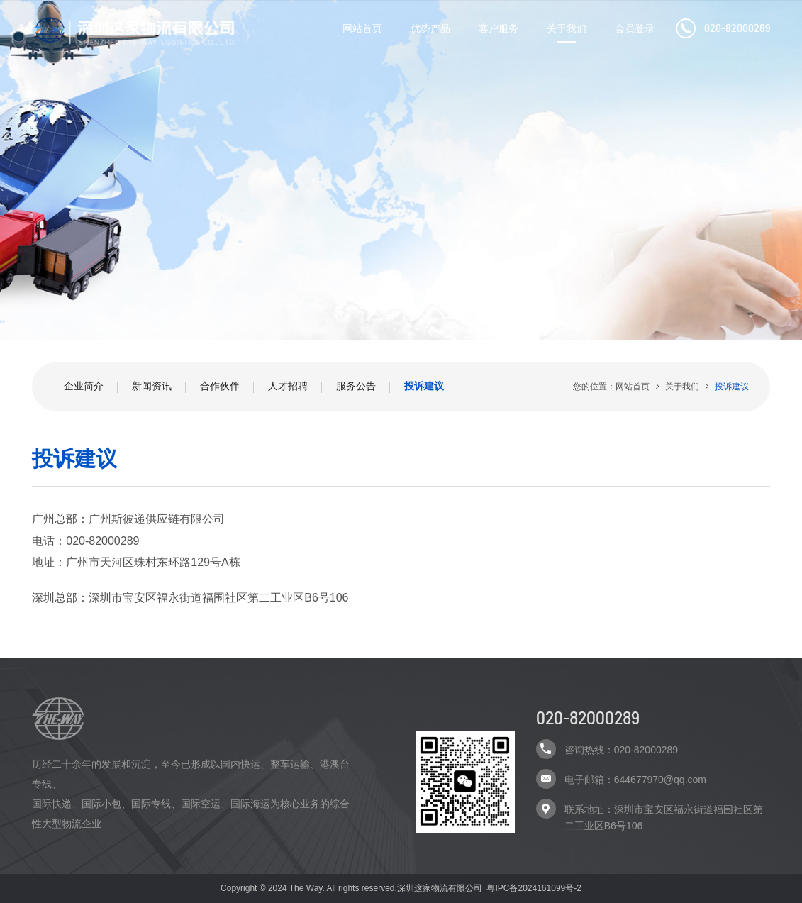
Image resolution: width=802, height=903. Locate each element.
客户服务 (498, 28)
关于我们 (566, 28)
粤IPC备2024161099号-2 (533, 888)
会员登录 (635, 28)
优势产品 (430, 28)
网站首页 (362, 28)
